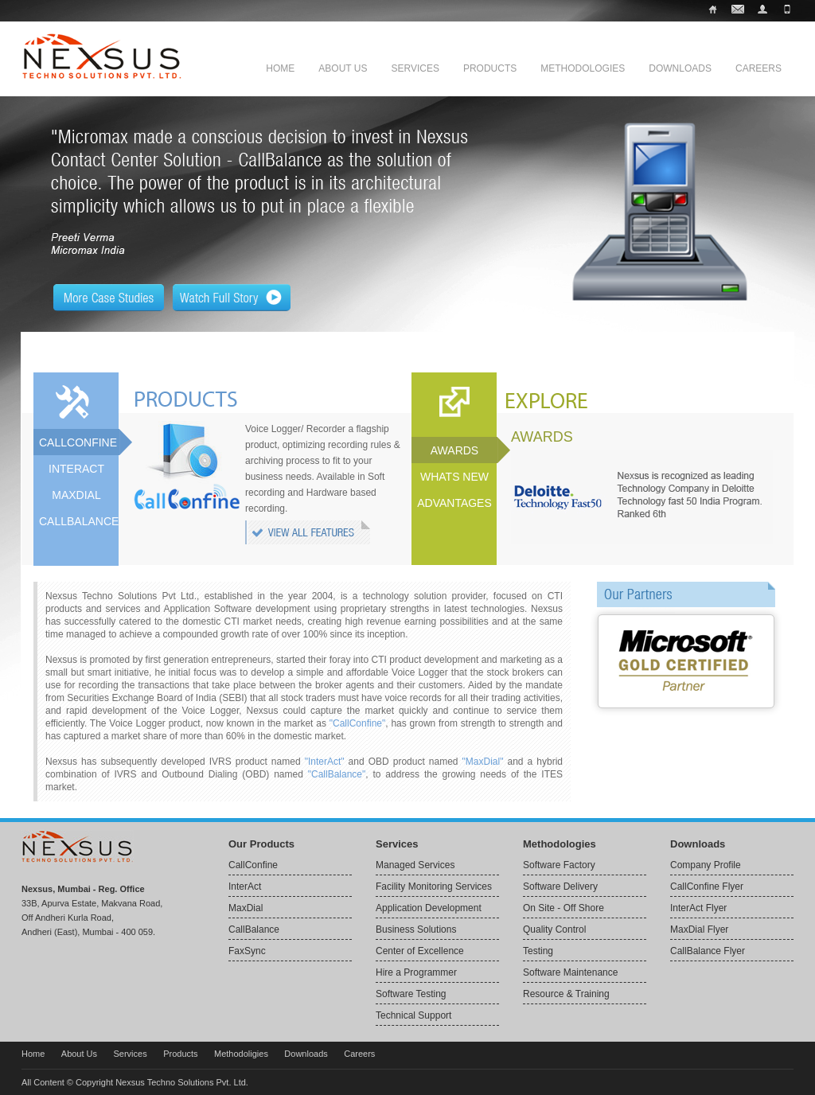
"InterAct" (325, 761)
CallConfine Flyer (706, 886)
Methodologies (582, 68)
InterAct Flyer (698, 908)
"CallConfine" (358, 723)
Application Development (429, 908)
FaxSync (247, 951)
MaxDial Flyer (699, 929)
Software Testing (411, 994)
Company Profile (705, 865)
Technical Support (413, 1015)
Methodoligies (241, 1053)
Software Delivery (560, 886)
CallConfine (253, 865)
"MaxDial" (483, 761)
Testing (538, 951)
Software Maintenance (570, 972)
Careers (758, 68)
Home (280, 68)
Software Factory (559, 865)
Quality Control (554, 929)
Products (490, 68)
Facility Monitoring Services (434, 886)
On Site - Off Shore (563, 908)
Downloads (680, 68)
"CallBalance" (337, 774)
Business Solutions (416, 929)
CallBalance (253, 929)
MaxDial (245, 908)
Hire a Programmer (416, 972)
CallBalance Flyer (707, 951)
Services (415, 68)
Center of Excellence (420, 951)
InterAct (244, 886)
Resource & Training (566, 994)
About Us (342, 68)
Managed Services (415, 865)
